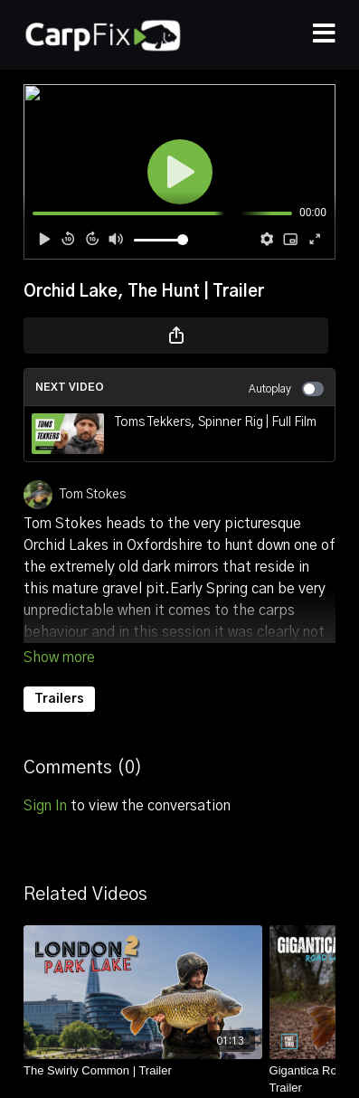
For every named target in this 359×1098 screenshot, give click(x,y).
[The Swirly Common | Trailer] (143, 1071)
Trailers (59, 699)
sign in (45, 806)
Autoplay (286, 389)
